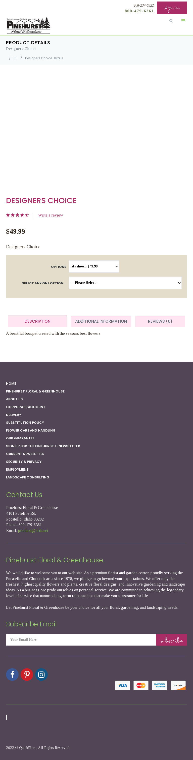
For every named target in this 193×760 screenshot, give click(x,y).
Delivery (13, 414)
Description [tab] (38, 321)
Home (11, 383)
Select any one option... (44, 283)
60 (16, 58)
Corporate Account (25, 407)
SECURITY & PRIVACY (23, 461)
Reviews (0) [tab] (160, 321)
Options (58, 267)
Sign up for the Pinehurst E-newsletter (43, 446)
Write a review (50, 215)
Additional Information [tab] (101, 321)
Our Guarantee (20, 438)
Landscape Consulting (27, 477)
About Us (14, 399)
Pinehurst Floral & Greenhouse (35, 391)
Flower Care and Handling (31, 430)
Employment (17, 469)
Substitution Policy (25, 422)
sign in (172, 8)
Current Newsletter (25, 453)
